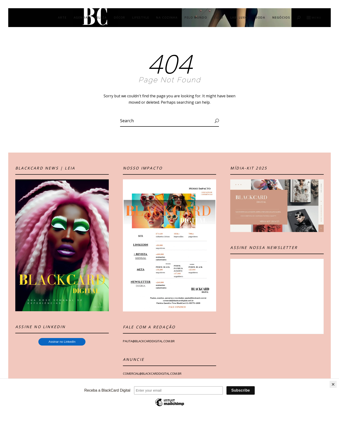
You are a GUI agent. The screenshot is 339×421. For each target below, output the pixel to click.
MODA (260, 18)
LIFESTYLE (140, 18)
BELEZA (101, 18)
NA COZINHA (167, 18)
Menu (313, 18)
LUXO (218, 18)
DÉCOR (119, 18)
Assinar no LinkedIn (61, 341)
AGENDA (81, 18)
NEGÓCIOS (281, 18)
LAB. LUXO (239, 18)
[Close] (333, 384)
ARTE (62, 18)
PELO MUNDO (196, 18)
